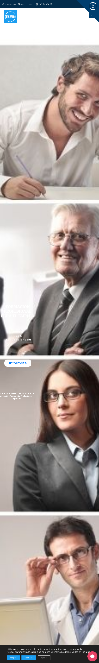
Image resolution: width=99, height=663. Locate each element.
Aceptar (13, 658)
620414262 (9, 4)
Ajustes (44, 658)
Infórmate (18, 363)
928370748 (25, 4)
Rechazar (29, 658)
